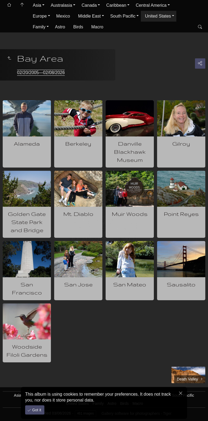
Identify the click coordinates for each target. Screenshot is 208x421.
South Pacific (122, 16)
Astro (60, 27)
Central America (151, 5)
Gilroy (181, 144)
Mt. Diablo (78, 214)
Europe (40, 16)
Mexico (63, 16)
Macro (97, 27)
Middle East (89, 16)
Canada (89, 5)
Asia (37, 5)
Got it (36, 410)
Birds (78, 27)
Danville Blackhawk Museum (130, 152)
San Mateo (129, 284)
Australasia (61, 5)
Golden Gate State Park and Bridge (27, 222)
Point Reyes (181, 214)
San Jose (78, 284)
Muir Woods (130, 214)
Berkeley (78, 144)
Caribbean (116, 5)
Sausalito (181, 284)
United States (158, 16)
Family (39, 27)
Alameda (27, 144)
